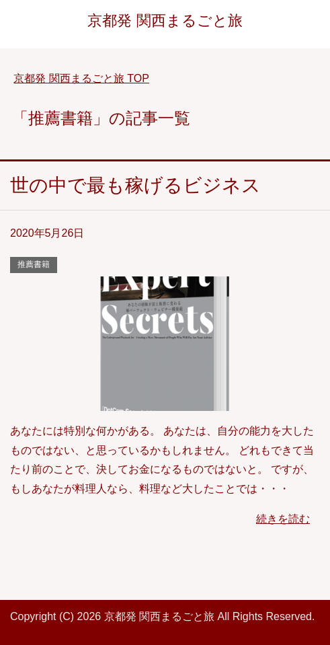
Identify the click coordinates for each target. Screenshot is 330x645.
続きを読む (283, 519)
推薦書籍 (33, 264)
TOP (81, 78)
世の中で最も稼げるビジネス (135, 185)
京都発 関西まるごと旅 (164, 20)
